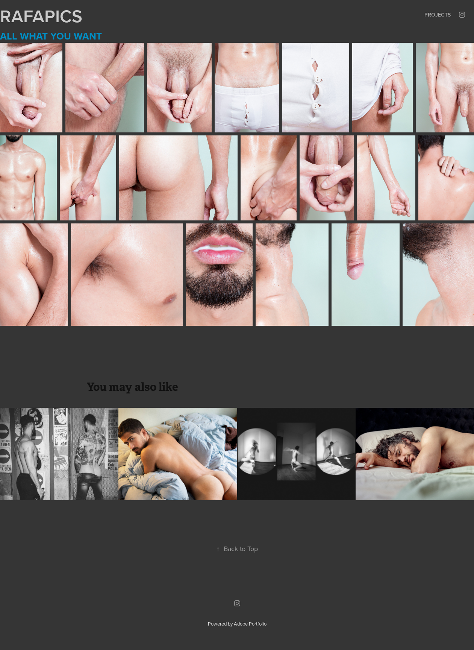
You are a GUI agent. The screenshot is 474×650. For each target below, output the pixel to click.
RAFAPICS (41, 16)
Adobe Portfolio (250, 623)
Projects (437, 14)
